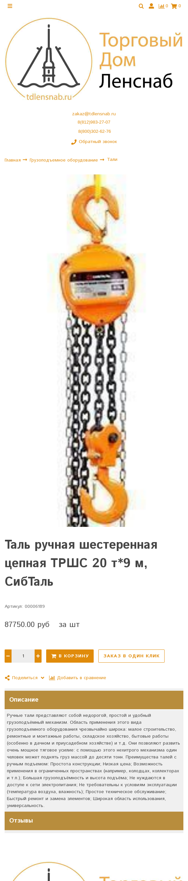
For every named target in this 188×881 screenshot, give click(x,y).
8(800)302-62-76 (94, 131)
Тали (112, 159)
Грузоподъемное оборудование (65, 160)
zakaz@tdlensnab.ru (94, 114)
